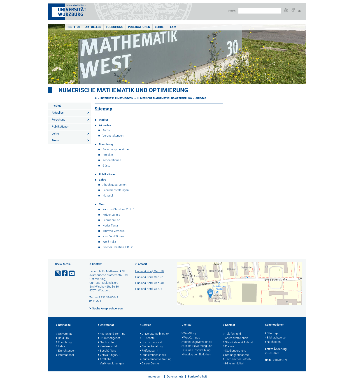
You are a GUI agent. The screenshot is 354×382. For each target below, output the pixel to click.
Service (145, 325)
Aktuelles (93, 27)
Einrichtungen (65, 351)
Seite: (268, 360)
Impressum (154, 376)
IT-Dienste (147, 338)
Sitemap (201, 98)
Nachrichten (106, 343)
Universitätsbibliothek (154, 334)
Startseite (63, 325)
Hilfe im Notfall (233, 364)
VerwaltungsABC (109, 355)
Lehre (159, 27)
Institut (74, 27)
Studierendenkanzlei (153, 355)
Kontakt (97, 264)
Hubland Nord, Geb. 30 (149, 271)
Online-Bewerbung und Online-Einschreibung (197, 348)
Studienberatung (151, 347)
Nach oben (273, 342)
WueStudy (189, 334)
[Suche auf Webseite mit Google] (259, 11)
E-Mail (97, 301)
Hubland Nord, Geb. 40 (149, 283)
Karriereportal (107, 347)
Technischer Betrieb (237, 359)
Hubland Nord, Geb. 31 (149, 277)
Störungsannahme (236, 355)
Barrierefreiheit (197, 376)
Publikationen (139, 27)
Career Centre (149, 364)
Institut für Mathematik (116, 98)
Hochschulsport (151, 343)
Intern (231, 10)
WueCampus (191, 338)
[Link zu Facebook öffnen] (65, 273)
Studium (62, 338)
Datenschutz (175, 376)
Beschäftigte (107, 351)
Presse (228, 347)
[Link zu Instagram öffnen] (58, 273)
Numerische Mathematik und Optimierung (123, 90)
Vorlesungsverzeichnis (197, 342)
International (65, 355)
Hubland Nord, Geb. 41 (149, 289)
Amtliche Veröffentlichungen (111, 361)
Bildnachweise (275, 338)
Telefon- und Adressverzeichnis (236, 336)
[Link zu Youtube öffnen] (72, 273)
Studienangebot (109, 338)
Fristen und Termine (111, 334)
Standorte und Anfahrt (238, 343)
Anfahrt (142, 264)
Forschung (114, 27)
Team (172, 27)
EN (299, 10)
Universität (64, 334)
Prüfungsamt (149, 351)
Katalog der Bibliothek (196, 355)
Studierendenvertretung (155, 359)
